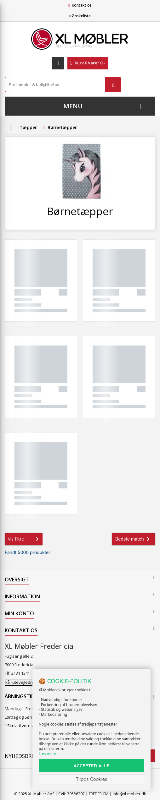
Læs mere (47, 753)
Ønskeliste (80, 16)
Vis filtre (24, 539)
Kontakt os (82, 5)
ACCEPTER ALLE (91, 766)
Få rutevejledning (21, 682)
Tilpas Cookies (91, 779)
